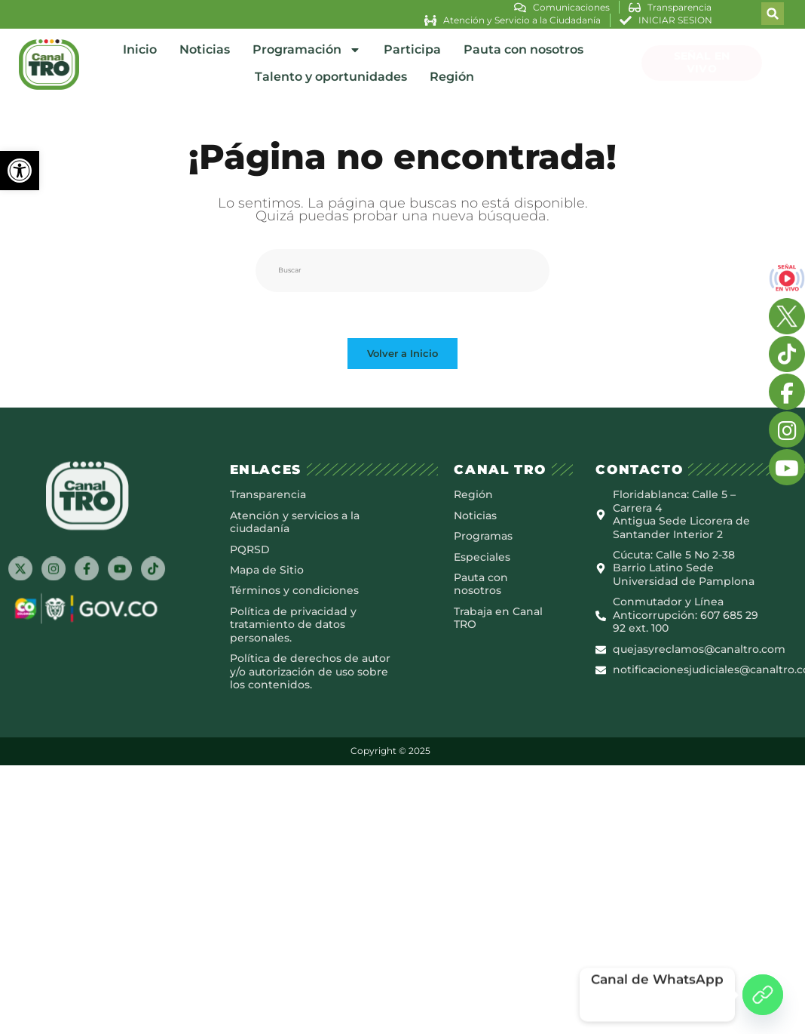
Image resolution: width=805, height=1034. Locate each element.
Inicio (140, 49)
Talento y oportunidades (331, 76)
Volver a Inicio (402, 353)
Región (452, 76)
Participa (412, 49)
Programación (307, 49)
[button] (19, 170)
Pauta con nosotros (523, 49)
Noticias (204, 49)
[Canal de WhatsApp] (762, 994)
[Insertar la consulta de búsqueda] (402, 270)
